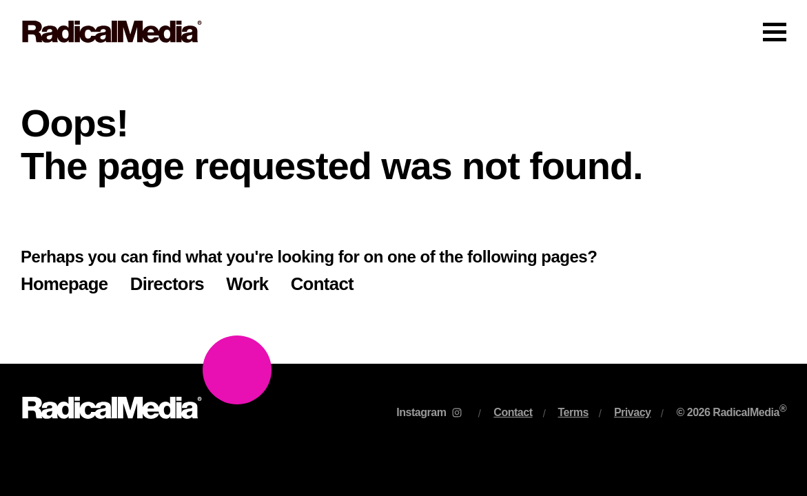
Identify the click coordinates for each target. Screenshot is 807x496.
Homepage (64, 283)
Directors (167, 283)
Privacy (632, 412)
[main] (403, 213)
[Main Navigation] (403, 31)
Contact (322, 283)
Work (247, 283)
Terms (573, 412)
